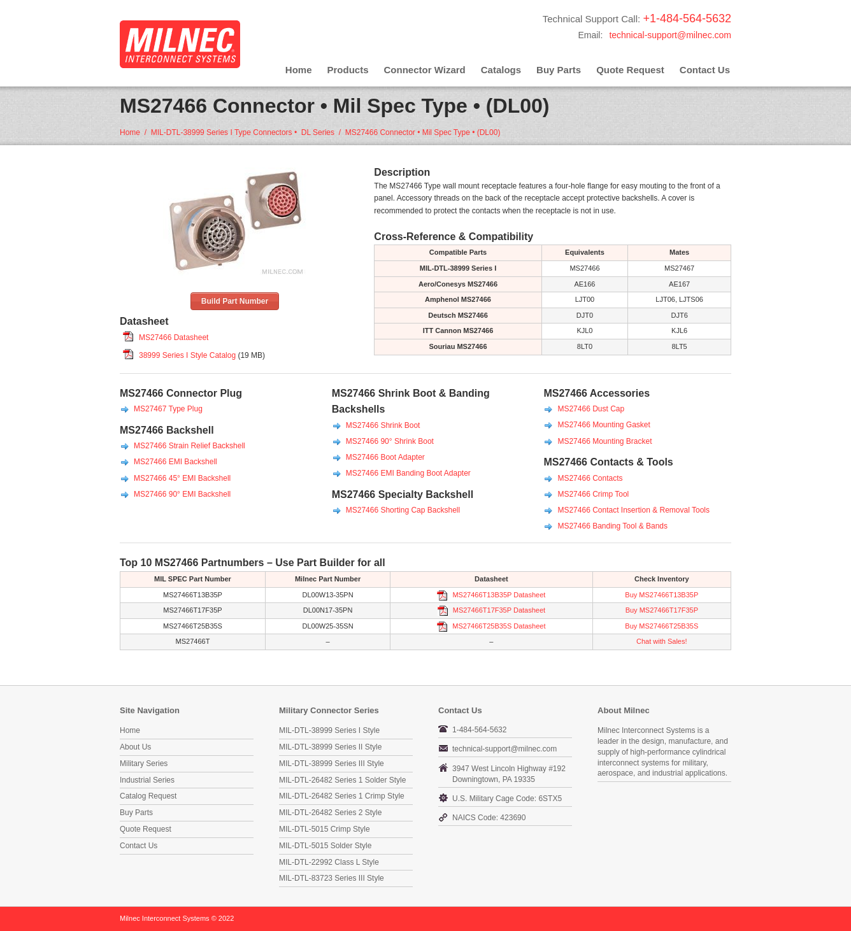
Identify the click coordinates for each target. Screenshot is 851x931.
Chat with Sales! (661, 641)
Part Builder (326, 562)
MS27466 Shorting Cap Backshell (403, 510)
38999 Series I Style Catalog (187, 355)
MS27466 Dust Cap (590, 408)
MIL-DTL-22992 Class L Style (329, 862)
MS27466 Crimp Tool (593, 494)
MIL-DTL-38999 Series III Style (331, 763)
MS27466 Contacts (589, 478)
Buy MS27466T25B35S (661, 626)
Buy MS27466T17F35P (662, 610)
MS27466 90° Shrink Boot (390, 441)
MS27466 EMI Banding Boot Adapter (408, 473)
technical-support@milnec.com (670, 35)
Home (298, 69)
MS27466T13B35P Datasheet (497, 595)
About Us (135, 747)
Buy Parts (558, 69)
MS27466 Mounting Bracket (604, 441)
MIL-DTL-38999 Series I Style (329, 730)
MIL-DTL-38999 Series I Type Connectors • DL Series (242, 132)
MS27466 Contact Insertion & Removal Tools (633, 510)
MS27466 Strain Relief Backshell (189, 445)
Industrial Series (147, 780)
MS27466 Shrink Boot (383, 425)
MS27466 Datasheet (173, 337)
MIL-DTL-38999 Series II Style (330, 747)
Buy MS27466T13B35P (661, 595)
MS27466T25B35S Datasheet (497, 626)
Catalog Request (148, 796)
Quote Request (630, 69)
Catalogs (501, 69)
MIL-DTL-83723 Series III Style (331, 878)
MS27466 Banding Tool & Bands (612, 526)
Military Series (144, 763)
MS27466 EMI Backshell (175, 461)
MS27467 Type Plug (168, 408)
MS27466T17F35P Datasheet (498, 610)
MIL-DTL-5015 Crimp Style (324, 829)
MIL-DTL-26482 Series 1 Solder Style (342, 780)
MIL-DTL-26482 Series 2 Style (330, 812)
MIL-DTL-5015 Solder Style (325, 845)
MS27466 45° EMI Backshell (182, 478)
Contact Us (705, 69)
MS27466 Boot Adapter (385, 457)
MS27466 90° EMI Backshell (182, 494)
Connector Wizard (425, 69)
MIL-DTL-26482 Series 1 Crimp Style (341, 796)
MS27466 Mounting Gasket (603, 424)
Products (348, 69)
